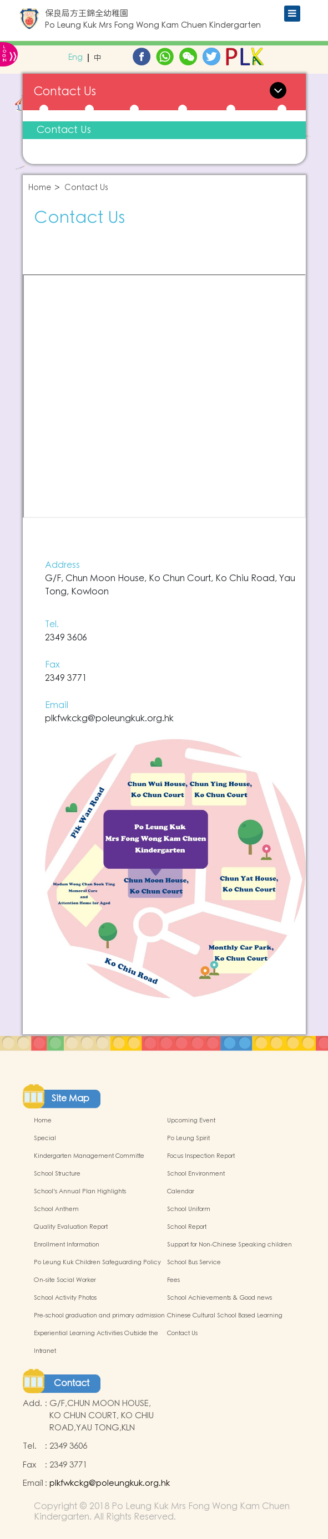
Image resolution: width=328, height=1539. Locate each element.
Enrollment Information (66, 1244)
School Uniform (188, 1209)
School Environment (196, 1173)
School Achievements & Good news (219, 1298)
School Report (186, 1227)
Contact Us (64, 130)
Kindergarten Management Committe (89, 1156)
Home (39, 188)
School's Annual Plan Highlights (80, 1191)
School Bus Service (194, 1262)
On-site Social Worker (65, 1280)
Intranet (45, 1351)
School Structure (57, 1173)
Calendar (180, 1191)
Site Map (70, 1098)
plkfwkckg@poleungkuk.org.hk (109, 718)
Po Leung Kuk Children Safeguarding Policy (97, 1262)
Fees (173, 1280)
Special (45, 1138)
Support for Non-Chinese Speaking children (229, 1244)
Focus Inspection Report (201, 1156)
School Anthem (56, 1209)
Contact (71, 1383)
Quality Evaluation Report (71, 1227)
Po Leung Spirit (188, 1138)
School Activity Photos (65, 1298)
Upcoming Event (191, 1120)
